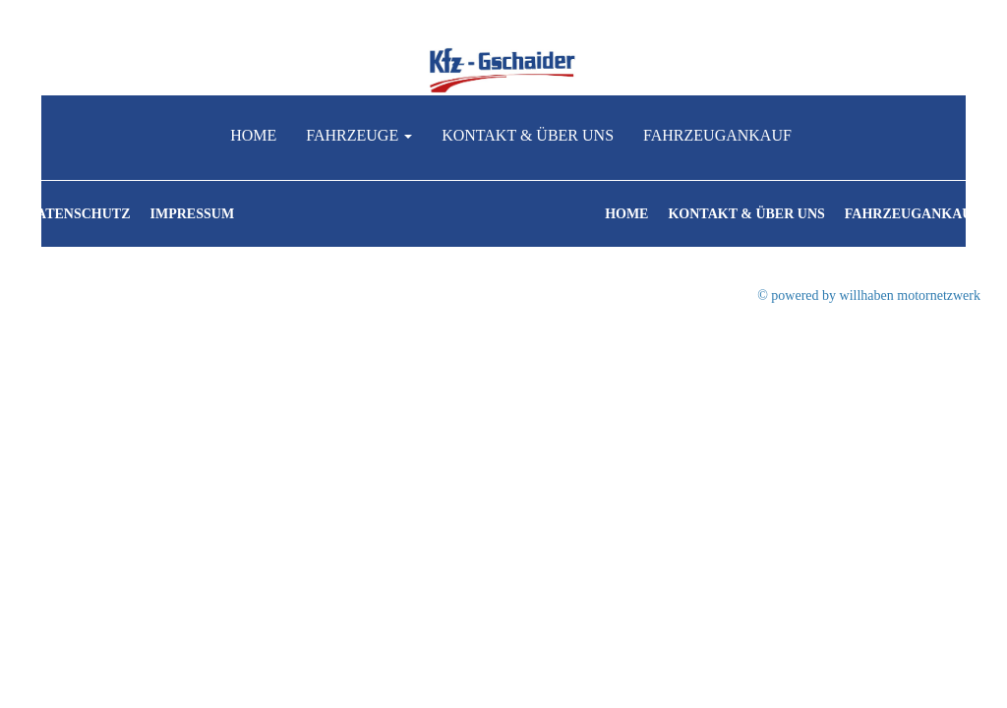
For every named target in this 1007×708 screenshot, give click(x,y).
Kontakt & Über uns (528, 135)
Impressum (192, 213)
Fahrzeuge (359, 135)
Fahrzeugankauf (717, 135)
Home (253, 135)
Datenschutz (79, 213)
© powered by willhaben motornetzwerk (868, 295)
